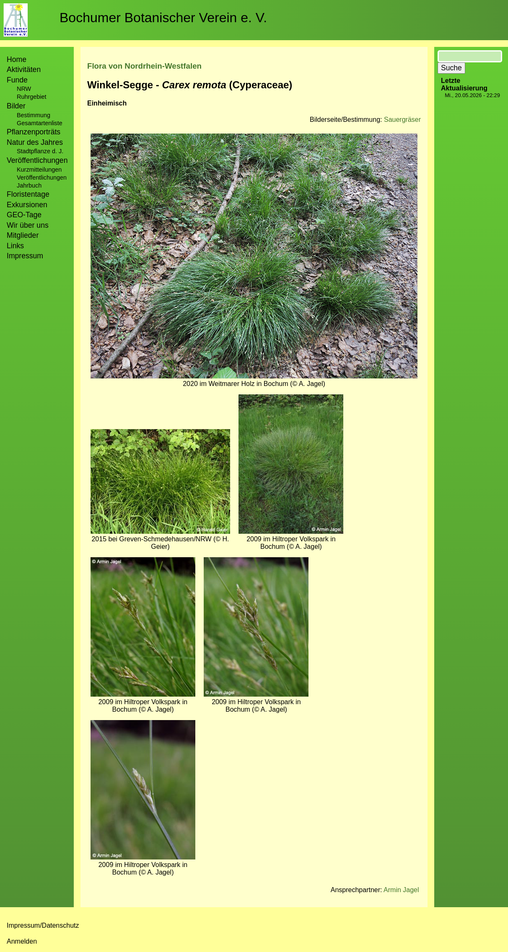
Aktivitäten (24, 69)
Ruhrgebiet (31, 96)
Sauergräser (402, 119)
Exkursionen (27, 205)
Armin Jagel (401, 889)
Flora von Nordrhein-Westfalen (144, 66)
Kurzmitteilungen (39, 169)
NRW (24, 88)
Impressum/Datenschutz (43, 925)
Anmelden (22, 941)
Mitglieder (23, 235)
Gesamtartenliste (39, 123)
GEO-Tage (24, 215)
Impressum (25, 256)
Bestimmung (33, 115)
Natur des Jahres (35, 142)
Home (16, 59)
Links (15, 246)
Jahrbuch (29, 185)
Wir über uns (28, 225)
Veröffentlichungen (42, 177)
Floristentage (28, 194)
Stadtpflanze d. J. (40, 151)
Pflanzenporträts (33, 132)
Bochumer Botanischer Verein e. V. (163, 17)
